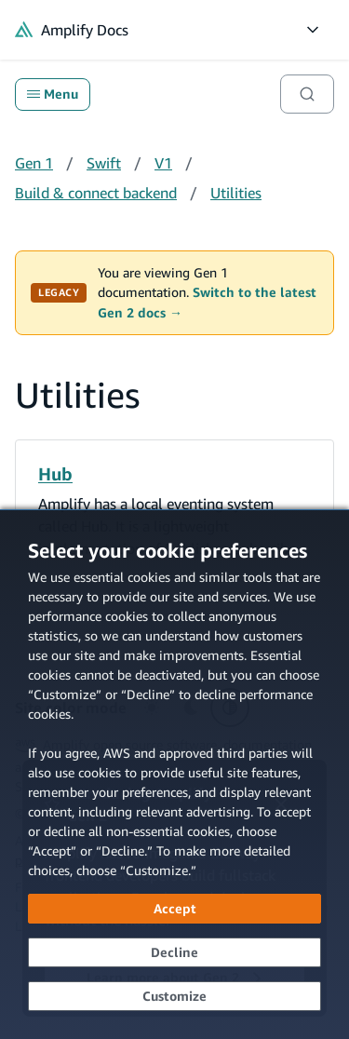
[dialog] (174, 774)
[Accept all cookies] (174, 909)
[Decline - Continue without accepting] (174, 952)
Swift (104, 163)
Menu (52, 94)
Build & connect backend (96, 192)
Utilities (236, 192)
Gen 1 (34, 163)
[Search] (307, 94)
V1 (163, 163)
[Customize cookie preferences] (174, 996)
